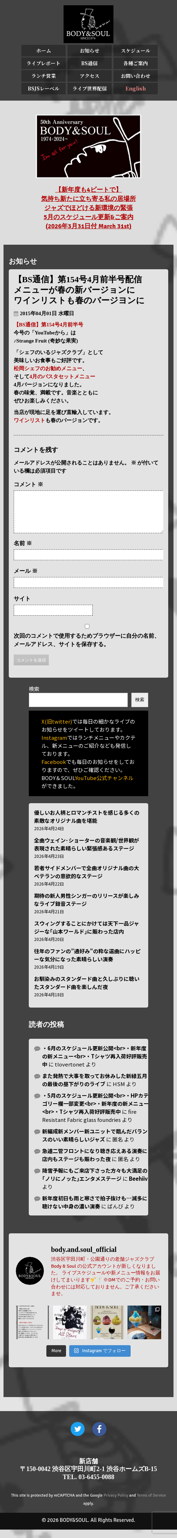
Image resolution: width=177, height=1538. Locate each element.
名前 (23, 552)
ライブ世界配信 (89, 88)
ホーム (43, 50)
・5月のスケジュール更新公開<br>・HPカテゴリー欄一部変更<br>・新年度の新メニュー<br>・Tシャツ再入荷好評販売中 (95, 1112)
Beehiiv (138, 1187)
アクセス (89, 75)
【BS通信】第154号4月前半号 (48, 324)
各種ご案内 (135, 63)
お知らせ (89, 50)
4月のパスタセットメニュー (62, 376)
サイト (22, 607)
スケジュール (135, 50)
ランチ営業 (43, 75)
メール (26, 579)
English (135, 88)
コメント (28, 484)
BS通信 (89, 63)
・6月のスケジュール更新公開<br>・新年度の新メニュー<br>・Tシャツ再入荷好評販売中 (94, 1064)
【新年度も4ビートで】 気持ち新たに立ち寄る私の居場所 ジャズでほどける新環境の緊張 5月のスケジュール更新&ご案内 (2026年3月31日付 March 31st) (88, 208)
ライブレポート (43, 63)
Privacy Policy (116, 1503)
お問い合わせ (135, 75)
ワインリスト (29, 420)
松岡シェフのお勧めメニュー (48, 368)
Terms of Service (151, 1503)
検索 (34, 697)
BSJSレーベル (43, 88)
